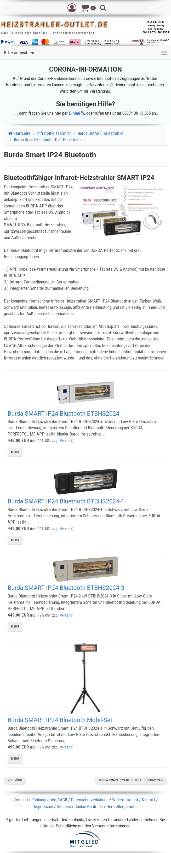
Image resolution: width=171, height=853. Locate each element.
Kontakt (148, 799)
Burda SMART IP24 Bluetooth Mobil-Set (60, 720)
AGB (63, 799)
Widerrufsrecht (125, 799)
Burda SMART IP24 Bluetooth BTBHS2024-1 (66, 501)
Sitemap (64, 806)
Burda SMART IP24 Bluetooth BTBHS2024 (63, 413)
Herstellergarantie (122, 806)
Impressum (43, 806)
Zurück (15, 780)
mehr (15, 452)
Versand (66, 441)
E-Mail (77, 113)
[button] (71, 7)
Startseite (19, 133)
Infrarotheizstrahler (54, 133)
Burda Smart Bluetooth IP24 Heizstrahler (49, 139)
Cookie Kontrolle (89, 806)
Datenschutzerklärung (90, 799)
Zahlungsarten (43, 799)
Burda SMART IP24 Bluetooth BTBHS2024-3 (66, 587)
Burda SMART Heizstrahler (101, 133)
